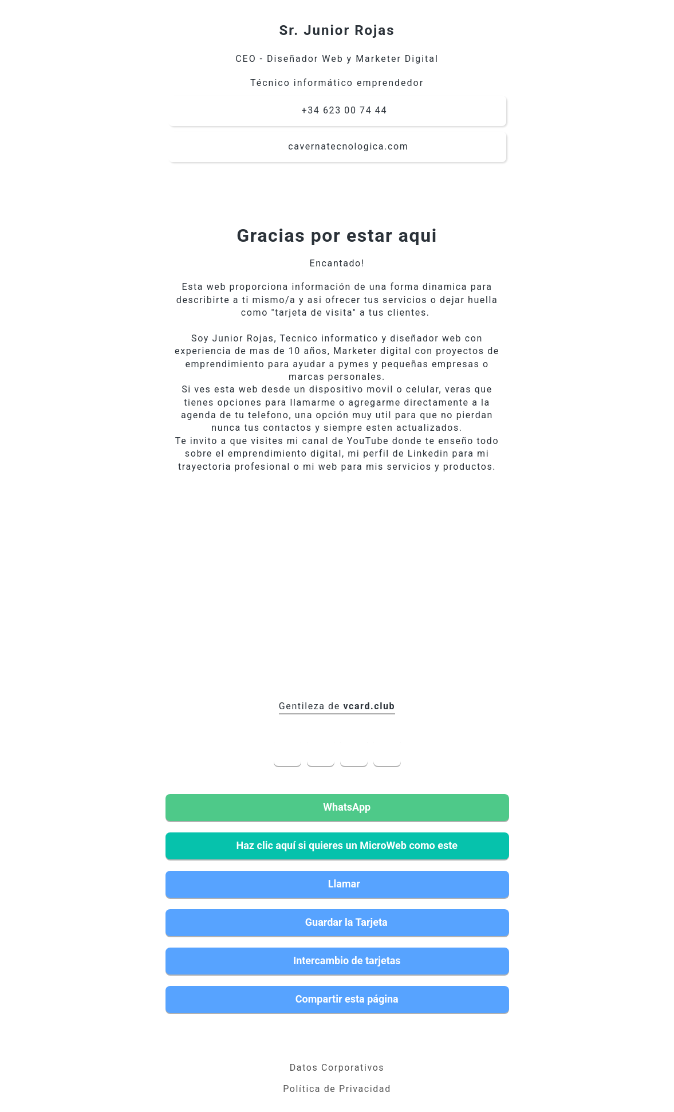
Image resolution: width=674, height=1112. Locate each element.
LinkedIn (320, 752)
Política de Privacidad (337, 1088)
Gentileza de (337, 706)
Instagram (387, 752)
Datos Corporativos (337, 1067)
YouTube (354, 752)
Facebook (287, 752)
